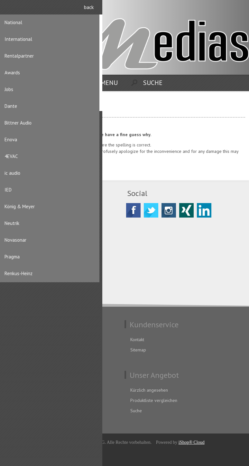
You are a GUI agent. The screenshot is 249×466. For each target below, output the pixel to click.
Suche (136, 411)
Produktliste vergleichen (153, 400)
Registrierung (227, 8)
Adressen (18, 400)
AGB (13, 350)
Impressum (19, 360)
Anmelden (239, 8)
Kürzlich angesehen (149, 390)
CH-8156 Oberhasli (37, 229)
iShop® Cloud (192, 442)
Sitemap (138, 350)
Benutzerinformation (28, 390)
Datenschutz (20, 339)
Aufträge (17, 411)
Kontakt (137, 339)
